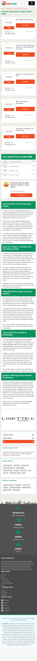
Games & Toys (26, 485)
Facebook (5, 600)
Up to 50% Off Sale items (24, 20)
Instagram (5, 608)
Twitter (4, 603)
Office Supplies (16, 490)
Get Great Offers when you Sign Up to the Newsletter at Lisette (25, 47)
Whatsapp (5, 610)
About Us (3, 575)
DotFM (23, 473)
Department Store (26, 487)
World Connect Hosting (9, 468)
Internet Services (17, 8)
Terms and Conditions (7, 583)
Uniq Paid (5, 473)
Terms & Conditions (29, 31)
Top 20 (3, 590)
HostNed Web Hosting (15, 473)
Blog (2, 577)
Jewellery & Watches (8, 485)
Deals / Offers (18, 438)
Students (3, 594)
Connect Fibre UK (7, 465)
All (18, 441)
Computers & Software (15, 487)
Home (2, 8)
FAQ (2, 585)
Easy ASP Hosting (7, 470)
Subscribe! (21, 195)
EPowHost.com (25, 465)
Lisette (25, 8)
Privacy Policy (5, 581)
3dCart (29, 470)
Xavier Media (16, 465)
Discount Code (18, 435)
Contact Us (4, 579)
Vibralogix (16, 470)
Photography (18, 485)
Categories (9, 8)
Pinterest (5, 605)
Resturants (4, 592)
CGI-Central (23, 470)
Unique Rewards (20, 468)
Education (5, 487)
